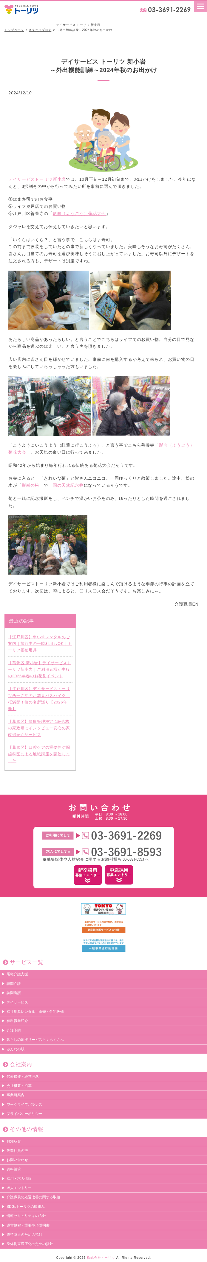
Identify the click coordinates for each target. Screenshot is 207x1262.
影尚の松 (30, 485)
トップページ (14, 30)
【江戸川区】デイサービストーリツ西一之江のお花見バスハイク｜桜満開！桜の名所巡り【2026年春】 (39, 699)
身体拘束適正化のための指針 (30, 1244)
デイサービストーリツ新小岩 (76, 143)
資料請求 (14, 1169)
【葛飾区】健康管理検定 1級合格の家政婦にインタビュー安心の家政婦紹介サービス (39, 728)
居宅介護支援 (17, 974)
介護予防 (14, 1031)
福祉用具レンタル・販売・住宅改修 (35, 1012)
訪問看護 (14, 993)
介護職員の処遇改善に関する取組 (33, 1197)
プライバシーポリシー (24, 1114)
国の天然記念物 (68, 485)
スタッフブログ (40, 30)
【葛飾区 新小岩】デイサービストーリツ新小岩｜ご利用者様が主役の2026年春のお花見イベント (39, 669)
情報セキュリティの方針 (26, 1216)
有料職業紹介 (17, 1021)
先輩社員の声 (17, 1151)
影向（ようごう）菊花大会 (79, 213)
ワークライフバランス (24, 1104)
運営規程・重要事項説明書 (28, 1225)
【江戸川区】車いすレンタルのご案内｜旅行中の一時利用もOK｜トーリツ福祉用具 (40, 644)
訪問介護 (14, 984)
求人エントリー (19, 1188)
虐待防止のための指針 (24, 1235)
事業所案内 (15, 1095)
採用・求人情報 (19, 1179)
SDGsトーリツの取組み (26, 1207)
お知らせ (14, 1141)
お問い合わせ (17, 1160)
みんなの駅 (15, 1049)
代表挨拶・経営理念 (23, 1076)
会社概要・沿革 (19, 1086)
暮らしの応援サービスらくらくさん (35, 1040)
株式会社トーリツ (101, 1258)
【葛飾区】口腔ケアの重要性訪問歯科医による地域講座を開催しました (39, 754)
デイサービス (17, 1002)
